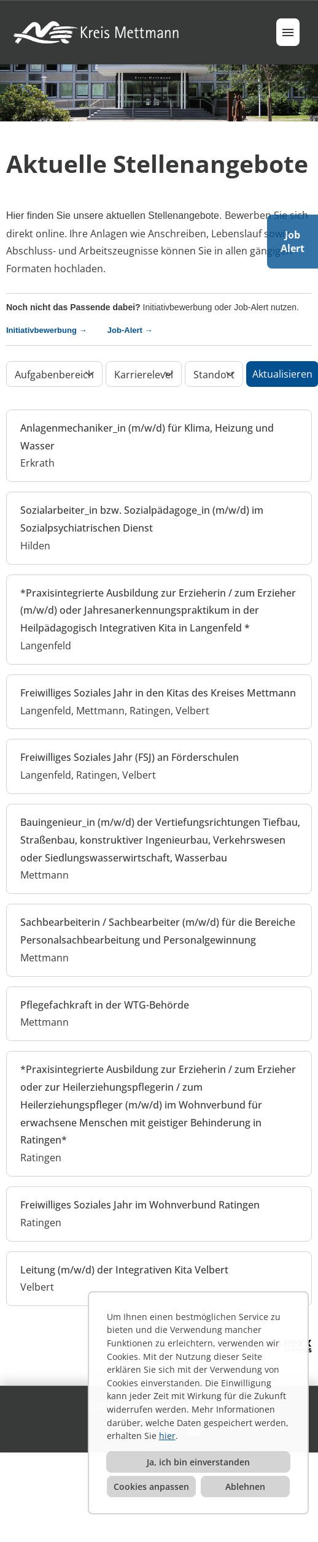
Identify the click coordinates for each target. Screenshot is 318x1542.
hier (167, 1435)
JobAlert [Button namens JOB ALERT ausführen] (292, 241)
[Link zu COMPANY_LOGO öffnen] (98, 32)
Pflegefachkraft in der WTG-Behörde (104, 1005)
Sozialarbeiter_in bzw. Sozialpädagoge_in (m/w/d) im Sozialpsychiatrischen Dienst (141, 519)
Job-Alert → (130, 330)
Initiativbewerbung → (55, 330)
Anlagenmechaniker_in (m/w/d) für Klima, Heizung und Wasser (147, 436)
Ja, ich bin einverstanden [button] (198, 1462)
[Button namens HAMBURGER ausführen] (288, 32)
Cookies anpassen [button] (151, 1486)
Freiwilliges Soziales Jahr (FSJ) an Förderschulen (129, 757)
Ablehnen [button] (245, 1486)
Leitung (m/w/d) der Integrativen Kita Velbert (124, 1270)
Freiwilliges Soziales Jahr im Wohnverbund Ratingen (140, 1205)
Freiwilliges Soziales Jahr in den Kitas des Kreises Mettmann (158, 693)
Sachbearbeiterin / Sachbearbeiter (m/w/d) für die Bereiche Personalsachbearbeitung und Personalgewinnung (157, 931)
